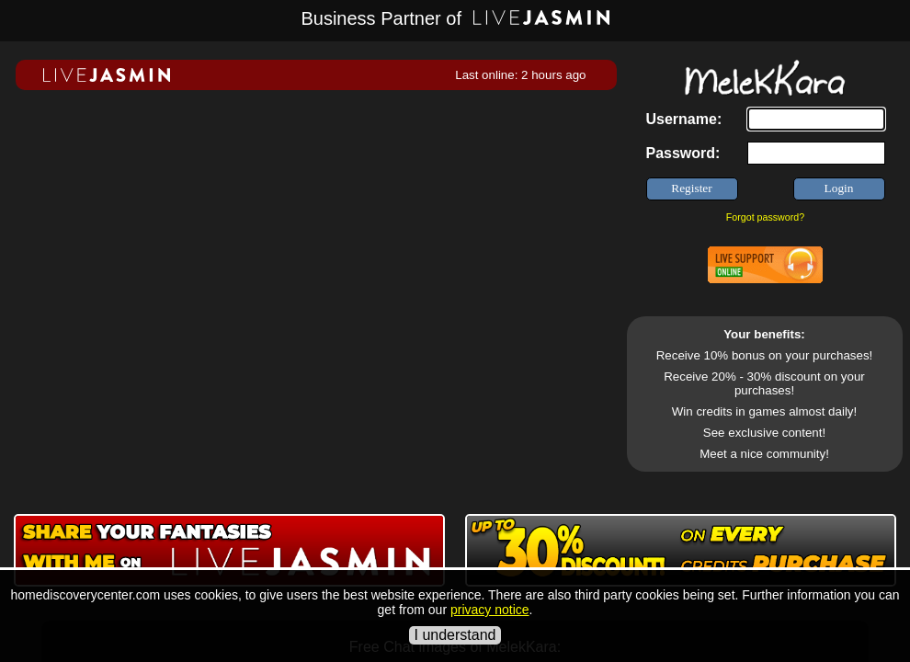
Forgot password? (765, 217)
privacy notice (489, 609)
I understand (455, 635)
